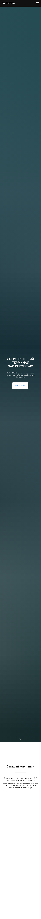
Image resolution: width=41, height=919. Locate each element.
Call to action (20, 385)
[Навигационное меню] (37, 3)
